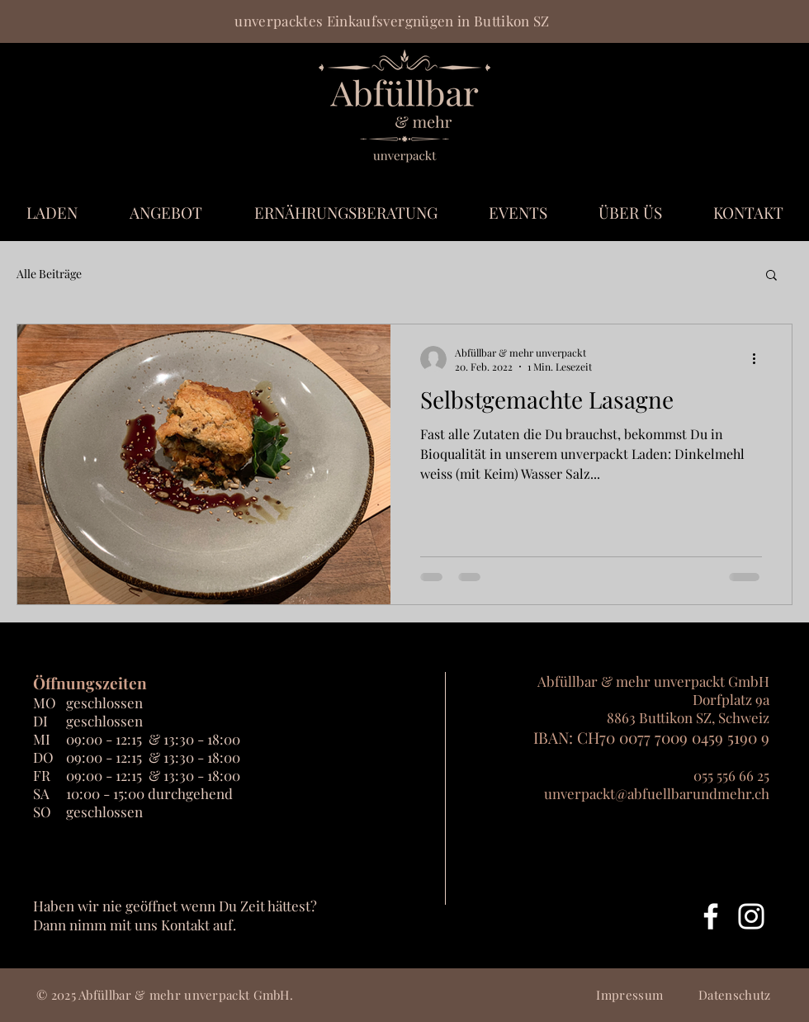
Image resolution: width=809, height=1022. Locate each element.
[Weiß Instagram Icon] (751, 916)
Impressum (629, 995)
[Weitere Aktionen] (759, 359)
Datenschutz (734, 995)
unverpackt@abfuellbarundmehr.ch (656, 793)
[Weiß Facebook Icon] (710, 916)
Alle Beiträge (49, 274)
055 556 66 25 (731, 775)
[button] (771, 276)
